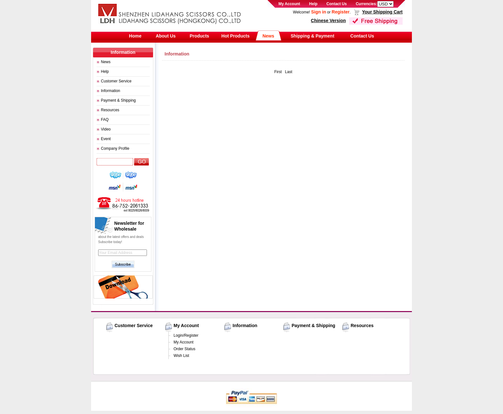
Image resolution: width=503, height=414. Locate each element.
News (268, 35)
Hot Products (235, 35)
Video (106, 129)
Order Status (184, 349)
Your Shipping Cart (382, 11)
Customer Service (116, 81)
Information (110, 91)
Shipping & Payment (312, 35)
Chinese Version (328, 20)
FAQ (105, 119)
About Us (165, 35)
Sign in (318, 11)
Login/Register (186, 335)
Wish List (181, 355)
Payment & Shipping (118, 100)
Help (313, 4)
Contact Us (337, 4)
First (278, 72)
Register (341, 11)
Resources (110, 110)
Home (135, 35)
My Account (289, 4)
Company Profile (115, 148)
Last (288, 72)
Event (106, 139)
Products (199, 35)
